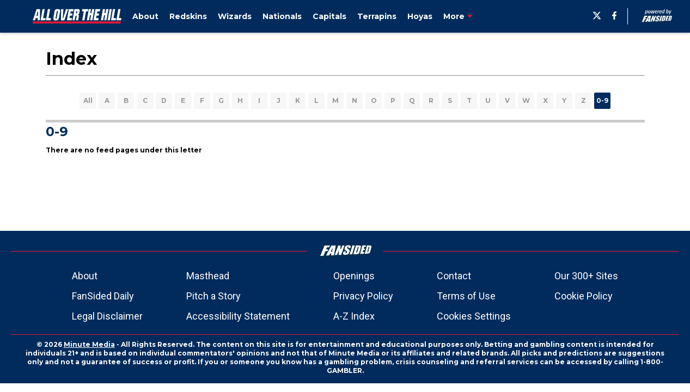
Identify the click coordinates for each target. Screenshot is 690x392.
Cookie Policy (583, 296)
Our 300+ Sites (586, 275)
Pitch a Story (213, 296)
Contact (454, 275)
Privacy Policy (363, 296)
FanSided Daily (103, 296)
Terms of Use (466, 296)
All (88, 100)
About (84, 275)
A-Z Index (354, 316)
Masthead (207, 275)
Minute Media (89, 344)
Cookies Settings (474, 316)
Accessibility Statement (238, 316)
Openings (354, 275)
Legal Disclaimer (107, 316)
